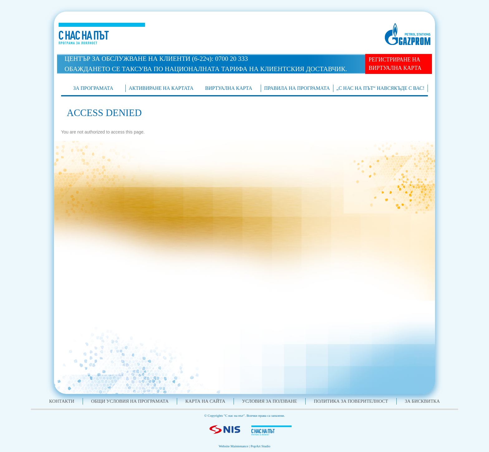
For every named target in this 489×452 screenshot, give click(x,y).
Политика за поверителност (351, 401)
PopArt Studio (260, 446)
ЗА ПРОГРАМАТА (93, 88)
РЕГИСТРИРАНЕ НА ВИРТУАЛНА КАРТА (395, 63)
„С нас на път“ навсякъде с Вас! (380, 88)
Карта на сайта (205, 401)
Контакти (62, 401)
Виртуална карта (228, 88)
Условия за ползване (269, 401)
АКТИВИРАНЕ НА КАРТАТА (161, 88)
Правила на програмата (297, 88)
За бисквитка (422, 401)
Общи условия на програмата (130, 401)
